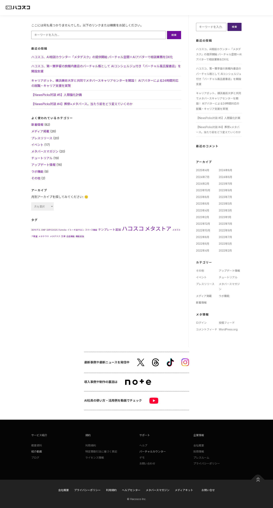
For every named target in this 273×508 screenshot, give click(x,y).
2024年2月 (202, 183)
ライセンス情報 (94, 457)
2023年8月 (202, 197)
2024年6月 (225, 177)
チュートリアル (42, 158)
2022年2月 (225, 250)
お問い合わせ (147, 463)
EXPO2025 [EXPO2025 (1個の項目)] (52, 230)
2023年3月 (225, 210)
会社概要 (198, 445)
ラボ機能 (37, 171)
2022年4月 (202, 250)
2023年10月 (203, 190)
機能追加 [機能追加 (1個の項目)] (80, 236)
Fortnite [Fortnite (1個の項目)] (63, 230)
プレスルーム (201, 457)
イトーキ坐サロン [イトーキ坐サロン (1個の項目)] (75, 230)
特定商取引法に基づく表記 (101, 451)
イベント (37, 145)
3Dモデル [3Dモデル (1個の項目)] (35, 230)
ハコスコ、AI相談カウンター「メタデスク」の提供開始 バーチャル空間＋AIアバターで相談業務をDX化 (102, 57)
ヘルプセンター (131, 490)
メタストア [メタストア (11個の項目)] (158, 229)
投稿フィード (227, 322)
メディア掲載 (40, 131)
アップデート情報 (43, 165)
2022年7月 (225, 237)
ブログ (35, 457)
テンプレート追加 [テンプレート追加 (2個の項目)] (109, 229)
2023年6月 (202, 203)
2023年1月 (225, 217)
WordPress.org (228, 329)
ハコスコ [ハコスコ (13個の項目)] (133, 228)
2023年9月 (225, 190)
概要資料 (36, 445)
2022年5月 (225, 243)
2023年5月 (225, 203)
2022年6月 (202, 243)
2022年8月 (202, 237)
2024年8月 (225, 170)
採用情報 (198, 451)
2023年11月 (225, 183)
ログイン (201, 322)
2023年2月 (202, 217)
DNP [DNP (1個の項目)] (43, 230)
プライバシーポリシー (206, 463)
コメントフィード (206, 329)
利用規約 (90, 445)
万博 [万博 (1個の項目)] (63, 236)
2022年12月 (203, 223)
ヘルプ (143, 445)
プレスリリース (41, 138)
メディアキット (184, 490)
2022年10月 (203, 230)
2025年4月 (202, 170)
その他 (35, 178)
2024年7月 (202, 177)
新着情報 (37, 125)
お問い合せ (208, 490)
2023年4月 (202, 210)
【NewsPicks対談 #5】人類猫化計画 (56, 95)
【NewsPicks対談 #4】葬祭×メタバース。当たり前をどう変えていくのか (82, 104)
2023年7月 (225, 197)
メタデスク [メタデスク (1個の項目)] (55, 236)
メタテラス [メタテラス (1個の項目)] (43, 236)
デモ (142, 457)
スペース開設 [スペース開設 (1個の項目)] (91, 230)
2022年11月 (225, 223)
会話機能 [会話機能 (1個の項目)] (70, 236)
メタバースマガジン (44, 151)
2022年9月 (225, 230)
